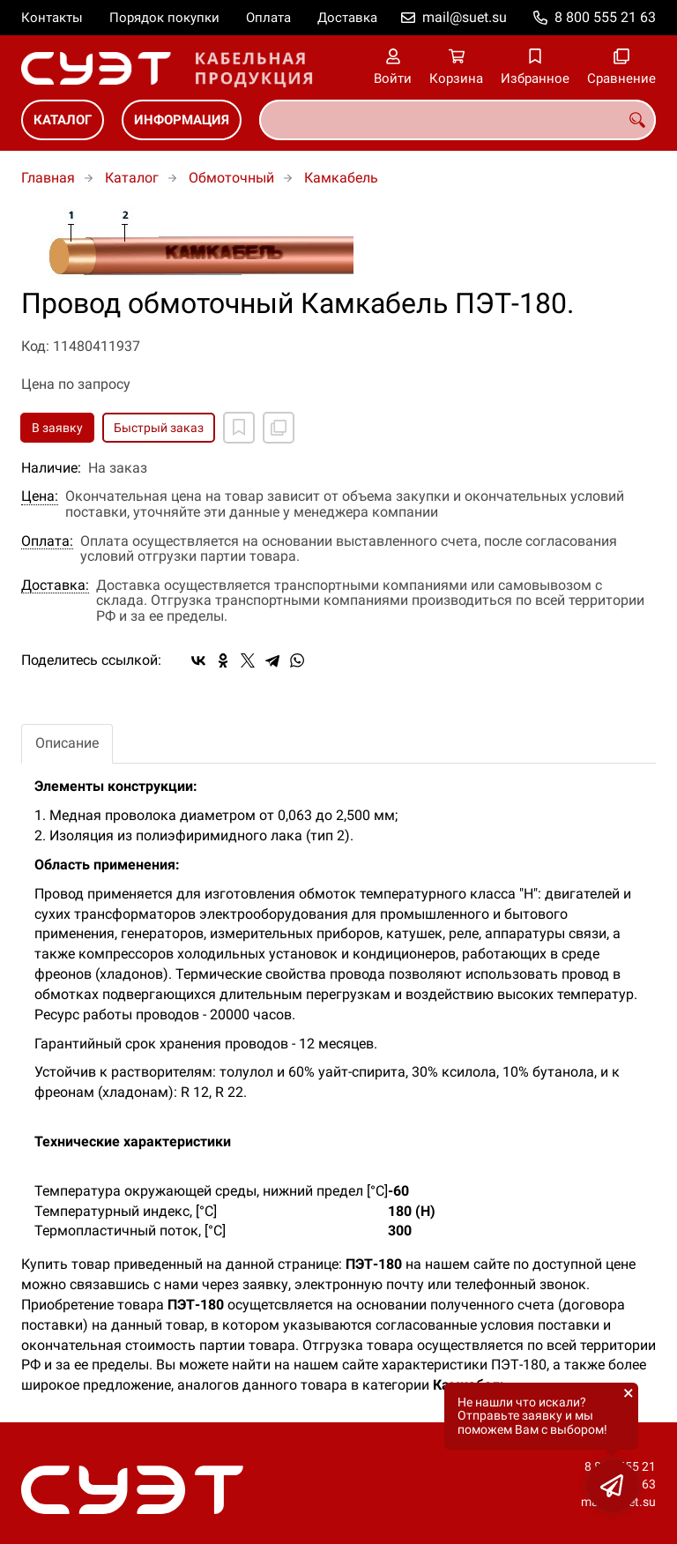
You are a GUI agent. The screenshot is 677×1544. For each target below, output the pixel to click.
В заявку (57, 428)
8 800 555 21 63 (605, 17)
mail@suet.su (464, 17)
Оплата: (47, 541)
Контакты (52, 18)
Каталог (62, 120)
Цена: (39, 496)
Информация (181, 120)
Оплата (268, 18)
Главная (48, 177)
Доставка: (55, 585)
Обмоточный (231, 177)
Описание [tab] (67, 743)
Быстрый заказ (159, 428)
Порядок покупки (164, 18)
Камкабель (341, 177)
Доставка (347, 18)
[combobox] (457, 120)
